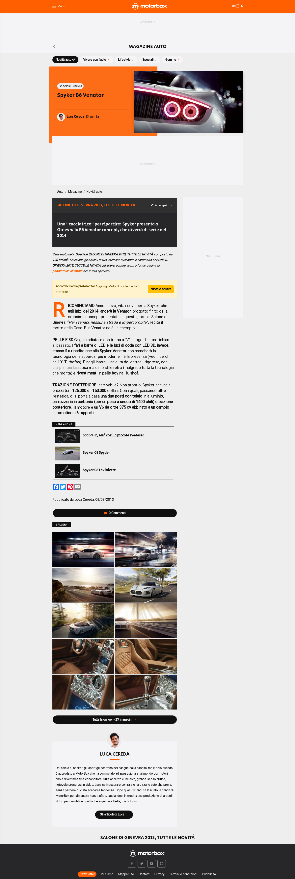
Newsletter (87, 874)
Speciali (149, 60)
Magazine (75, 192)
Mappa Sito (126, 874)
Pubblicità (209, 874)
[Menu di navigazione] (58, 6)
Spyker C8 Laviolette (99, 470)
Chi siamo (106, 874)
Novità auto (65, 60)
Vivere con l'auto (96, 60)
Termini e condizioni (183, 874)
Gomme (172, 60)
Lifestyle (126, 60)
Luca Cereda (84, 500)
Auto (60, 192)
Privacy (159, 874)
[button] (132, 863)
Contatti (144, 874)
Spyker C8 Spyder (96, 452)
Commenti (114, 513)
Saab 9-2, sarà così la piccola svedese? (113, 435)
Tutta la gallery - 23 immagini (115, 719)
